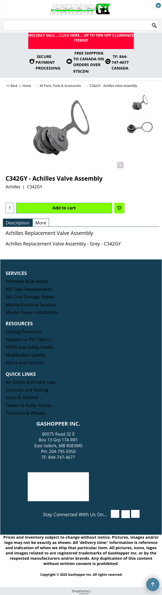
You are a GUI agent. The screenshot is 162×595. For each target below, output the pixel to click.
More (40, 223)
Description (18, 223)
